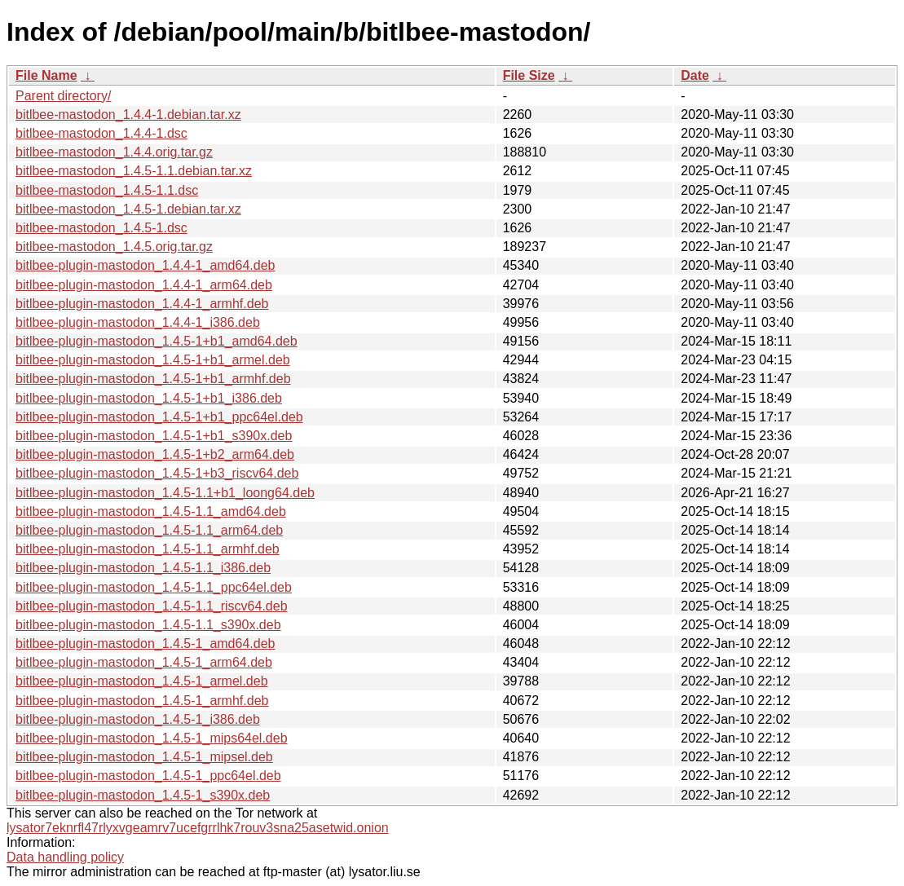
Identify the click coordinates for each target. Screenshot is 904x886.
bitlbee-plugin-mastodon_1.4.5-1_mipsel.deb (144, 757)
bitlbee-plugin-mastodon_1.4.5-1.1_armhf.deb (147, 549)
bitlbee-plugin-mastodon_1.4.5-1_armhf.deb (141, 700)
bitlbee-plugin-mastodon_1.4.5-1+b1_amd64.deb (156, 341)
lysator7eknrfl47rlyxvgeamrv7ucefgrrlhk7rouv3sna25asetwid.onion (198, 828)
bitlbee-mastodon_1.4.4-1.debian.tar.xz (128, 114)
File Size (529, 75)
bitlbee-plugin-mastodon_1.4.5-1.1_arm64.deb (149, 530)
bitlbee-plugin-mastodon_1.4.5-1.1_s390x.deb (148, 625)
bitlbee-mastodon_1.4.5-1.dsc (101, 228)
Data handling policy (65, 857)
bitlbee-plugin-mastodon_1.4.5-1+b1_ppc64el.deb (159, 417)
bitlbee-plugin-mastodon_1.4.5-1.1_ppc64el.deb (153, 587)
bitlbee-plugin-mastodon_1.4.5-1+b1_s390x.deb (153, 436)
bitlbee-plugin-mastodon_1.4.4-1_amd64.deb (145, 265)
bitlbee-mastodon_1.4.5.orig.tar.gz (114, 246)
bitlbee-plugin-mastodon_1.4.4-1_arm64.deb (143, 285)
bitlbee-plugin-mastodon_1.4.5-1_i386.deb (137, 719)
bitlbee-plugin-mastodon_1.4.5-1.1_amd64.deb (150, 511)
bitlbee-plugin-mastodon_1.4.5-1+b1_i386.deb (148, 398)
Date (695, 75)
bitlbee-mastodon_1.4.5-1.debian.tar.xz (128, 209)
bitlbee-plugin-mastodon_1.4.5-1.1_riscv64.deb (151, 606)
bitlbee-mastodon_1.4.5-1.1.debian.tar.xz (133, 171)
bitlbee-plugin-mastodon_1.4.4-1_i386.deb (137, 322)
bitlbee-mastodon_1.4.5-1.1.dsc (106, 190)
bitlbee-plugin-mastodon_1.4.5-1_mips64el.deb (151, 738)
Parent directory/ (63, 96)
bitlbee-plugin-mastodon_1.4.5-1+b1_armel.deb (152, 360)
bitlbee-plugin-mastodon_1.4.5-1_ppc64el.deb (148, 775)
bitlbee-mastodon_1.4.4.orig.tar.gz (114, 152)
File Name (46, 75)
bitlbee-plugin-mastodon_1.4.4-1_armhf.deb (141, 304)
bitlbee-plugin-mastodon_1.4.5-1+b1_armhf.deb (153, 379)
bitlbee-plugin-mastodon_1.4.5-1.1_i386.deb (143, 568)
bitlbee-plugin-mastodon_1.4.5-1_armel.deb (141, 681)
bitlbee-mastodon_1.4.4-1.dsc (101, 133)
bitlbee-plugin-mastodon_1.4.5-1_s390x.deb (142, 795)
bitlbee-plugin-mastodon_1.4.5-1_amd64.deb (145, 643)
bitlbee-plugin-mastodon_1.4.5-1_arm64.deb (143, 662)
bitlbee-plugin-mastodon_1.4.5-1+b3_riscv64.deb (156, 473)
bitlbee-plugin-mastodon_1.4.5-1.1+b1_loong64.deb (165, 493)
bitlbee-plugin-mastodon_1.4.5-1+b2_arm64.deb (154, 454)
